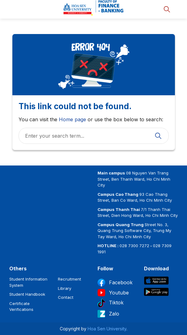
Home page (72, 119)
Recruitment (69, 279)
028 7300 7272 (134, 245)
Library (64, 288)
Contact (65, 297)
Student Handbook (27, 294)
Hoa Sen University (107, 328)
